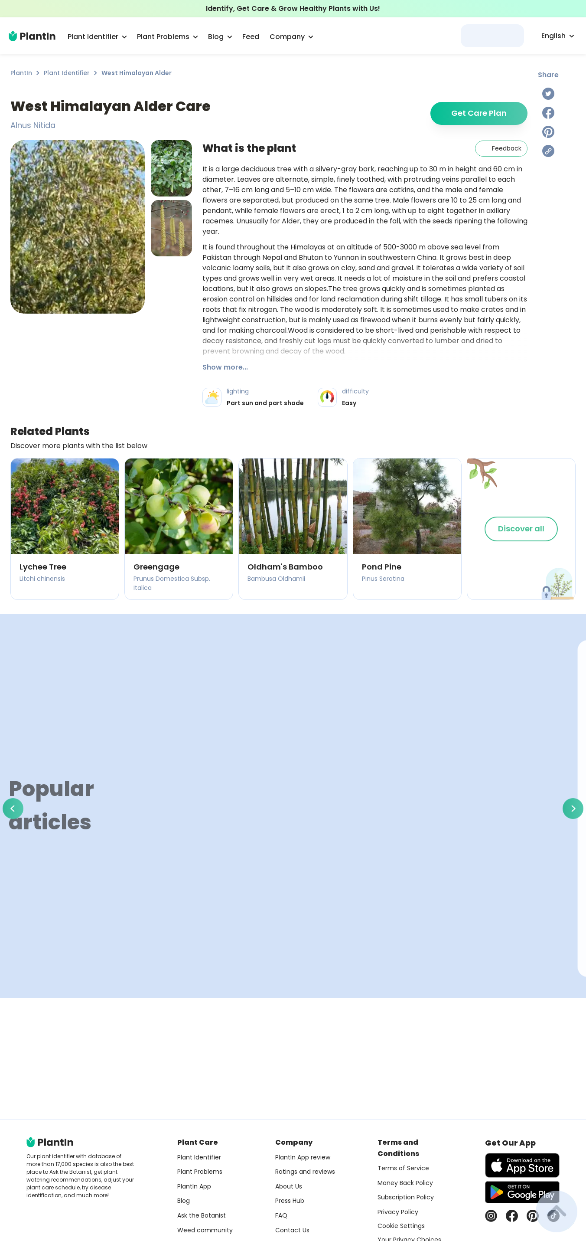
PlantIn (21, 73)
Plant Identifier (67, 73)
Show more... (225, 367)
